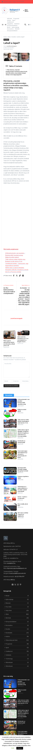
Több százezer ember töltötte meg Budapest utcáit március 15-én (23, 421)
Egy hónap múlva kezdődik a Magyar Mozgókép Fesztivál (23, 469)
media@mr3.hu (11, 563)
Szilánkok (16, 23)
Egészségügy (15, 27)
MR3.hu (13, 579)
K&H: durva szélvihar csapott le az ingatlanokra (23, 514)
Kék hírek (9, 18)
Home (5, 37)
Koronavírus (10, 29)
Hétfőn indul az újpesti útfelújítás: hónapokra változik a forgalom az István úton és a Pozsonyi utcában (16, 270)
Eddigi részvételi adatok (12, 257)
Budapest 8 (15, 9)
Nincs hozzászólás (9, 47)
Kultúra (9, 20)
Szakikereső (10, 22)
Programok (16, 18)
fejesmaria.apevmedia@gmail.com (17, 568)
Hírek (9, 37)
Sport (13, 20)
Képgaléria (10, 23)
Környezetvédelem (12, 25)
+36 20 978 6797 (19, 576)
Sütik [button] (12, 748)
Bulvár (8, 27)
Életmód (17, 29)
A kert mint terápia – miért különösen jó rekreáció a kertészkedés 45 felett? (23, 454)
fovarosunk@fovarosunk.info (17, 573)
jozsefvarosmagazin (12, 46)
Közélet (14, 37)
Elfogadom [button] (19, 748)
